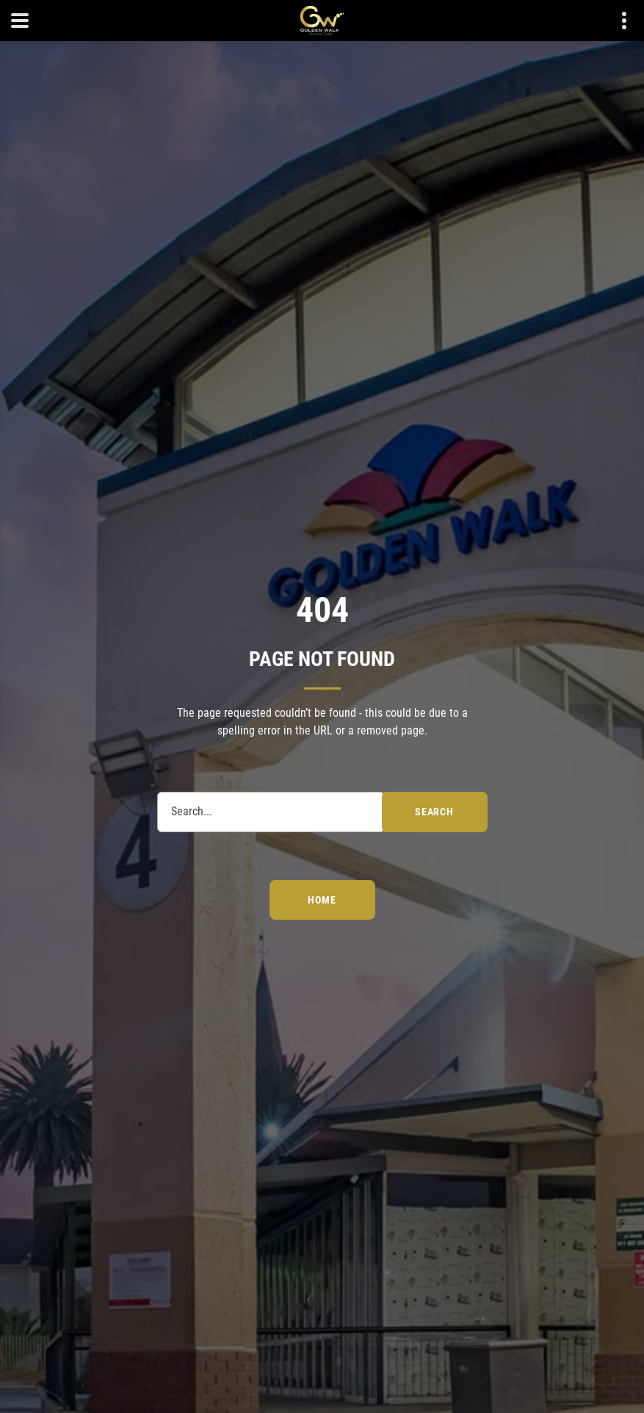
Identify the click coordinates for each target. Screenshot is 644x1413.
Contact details (616, 21)
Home (322, 900)
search (434, 812)
